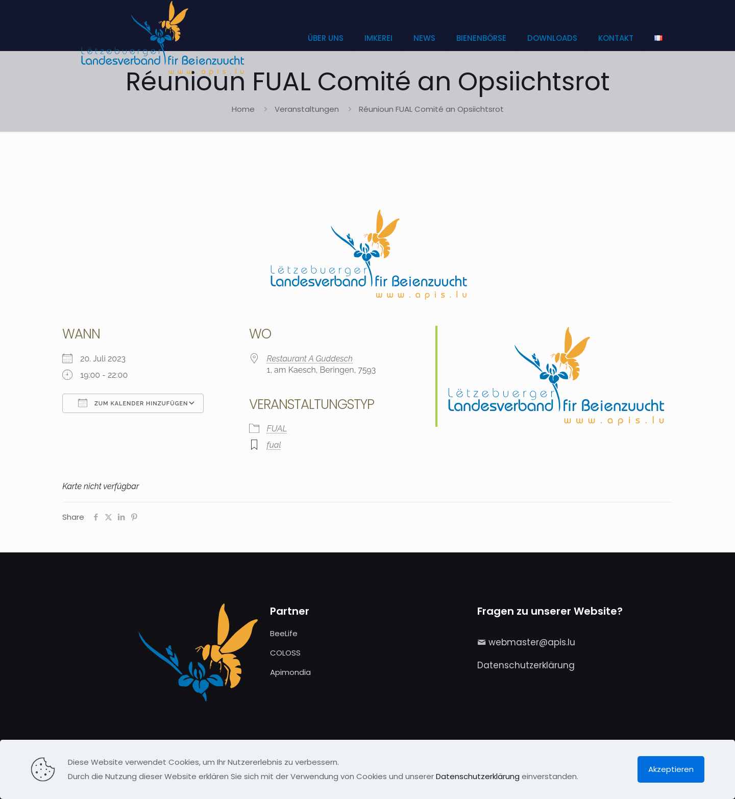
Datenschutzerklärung (526, 665)
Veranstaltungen (307, 109)
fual (274, 445)
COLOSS (285, 652)
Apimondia (290, 672)
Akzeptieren (671, 769)
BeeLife (284, 633)
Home (243, 109)
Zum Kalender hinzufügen (133, 402)
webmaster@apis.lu (531, 642)
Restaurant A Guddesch (310, 359)
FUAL (277, 428)
